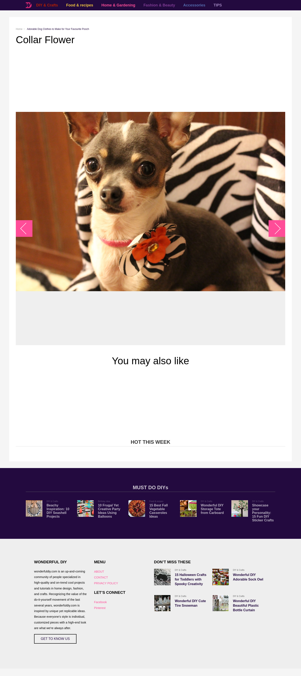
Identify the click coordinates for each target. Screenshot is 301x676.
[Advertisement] (140, 79)
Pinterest (99, 608)
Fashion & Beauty (159, 5)
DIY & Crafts (47, 5)
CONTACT (101, 577)
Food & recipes (79, 5)
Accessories (194, 5)
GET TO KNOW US (55, 639)
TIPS (217, 5)
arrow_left (26, 229)
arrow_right (275, 229)
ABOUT (99, 571)
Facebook (100, 602)
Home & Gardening (118, 5)
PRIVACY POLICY (106, 583)
